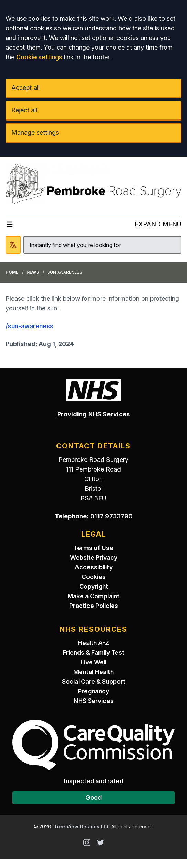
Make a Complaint (93, 596)
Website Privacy (93, 557)
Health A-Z (93, 642)
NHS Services (94, 700)
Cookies (94, 576)
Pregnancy (93, 691)
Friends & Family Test (93, 652)
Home (12, 272)
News (33, 272)
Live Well (93, 662)
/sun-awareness (29, 326)
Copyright (93, 586)
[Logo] (93, 183)
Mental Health (93, 671)
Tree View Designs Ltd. (82, 826)
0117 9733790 (111, 516)
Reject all (24, 110)
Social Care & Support (93, 681)
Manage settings (35, 132)
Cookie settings (39, 57)
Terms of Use (93, 547)
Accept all (25, 87)
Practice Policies (93, 605)
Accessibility (94, 567)
